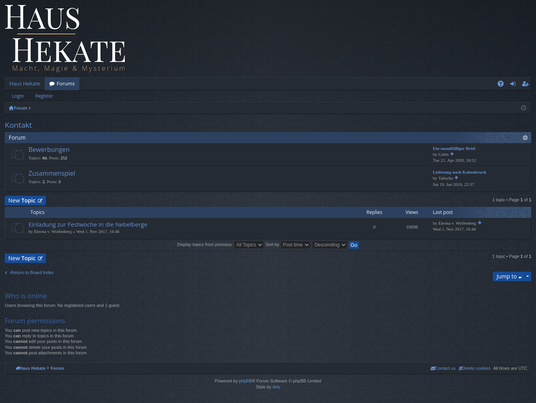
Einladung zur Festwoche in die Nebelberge (87, 224)
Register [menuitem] (527, 85)
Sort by (288, 244)
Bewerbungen (49, 150)
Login (18, 96)
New (22, 200)
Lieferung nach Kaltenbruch (459, 172)
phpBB (245, 380)
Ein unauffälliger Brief (454, 148)
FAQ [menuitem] (503, 85)
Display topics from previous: (220, 244)
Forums (66, 83)
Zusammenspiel (51, 174)
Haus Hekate (24, 83)
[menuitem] (475, 368)
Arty (276, 386)
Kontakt (18, 125)
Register (44, 96)
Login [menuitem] (514, 85)
